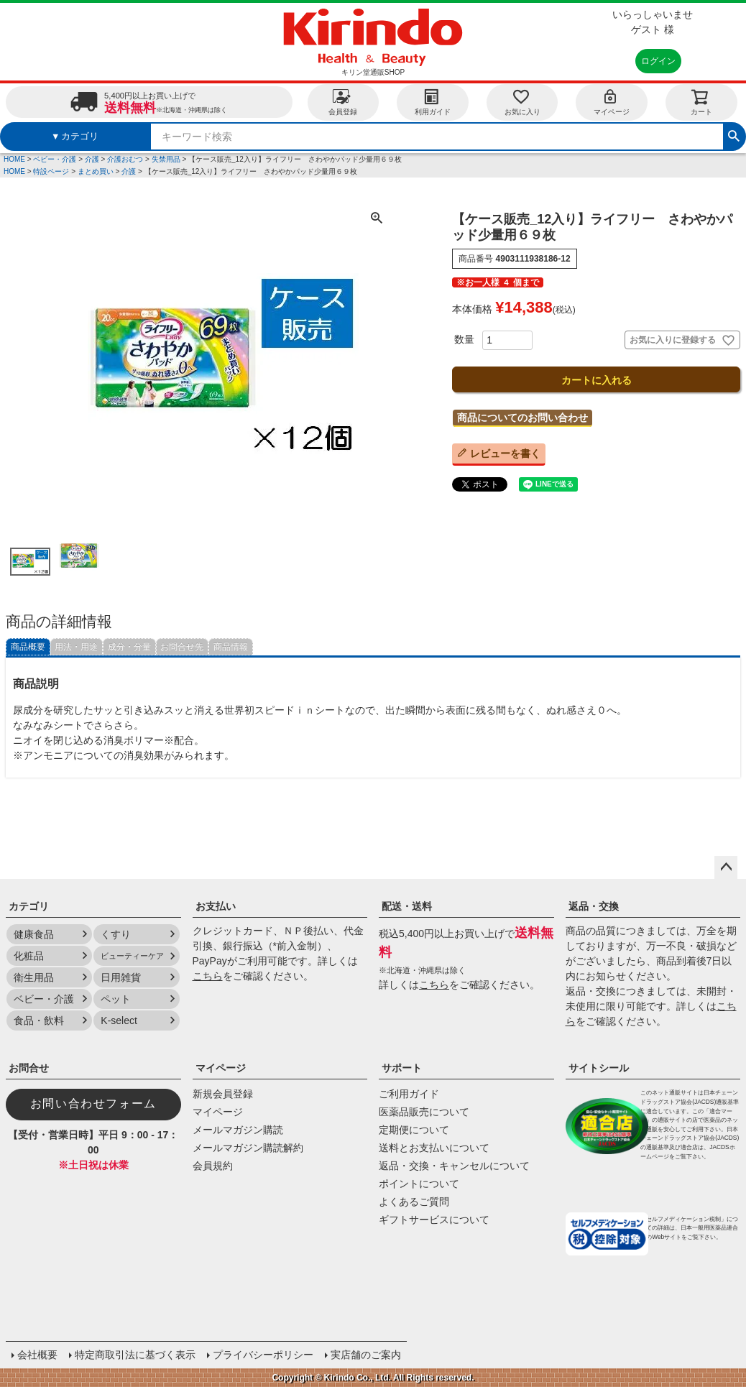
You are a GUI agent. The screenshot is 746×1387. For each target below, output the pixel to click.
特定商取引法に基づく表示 (135, 1354)
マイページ (612, 102)
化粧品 (29, 956)
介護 (92, 159)
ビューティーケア (132, 955)
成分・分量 (129, 646)
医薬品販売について (424, 1112)
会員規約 (213, 1165)
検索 (734, 134)
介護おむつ (125, 159)
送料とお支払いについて (434, 1147)
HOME (14, 159)
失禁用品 (166, 159)
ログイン (658, 61)
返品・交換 (593, 906)
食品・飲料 (39, 1020)
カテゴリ (29, 906)
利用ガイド (433, 102)
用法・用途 (76, 646)
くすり (116, 934)
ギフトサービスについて (434, 1219)
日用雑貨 (121, 977)
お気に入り (522, 102)
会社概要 (37, 1354)
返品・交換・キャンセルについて (454, 1165)
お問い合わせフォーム (93, 1103)
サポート (402, 1068)
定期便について (414, 1129)
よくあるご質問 (414, 1201)
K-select (119, 1020)
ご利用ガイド (409, 1094)
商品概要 (28, 646)
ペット (116, 999)
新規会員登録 (223, 1094)
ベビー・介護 (54, 159)
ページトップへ (725, 867)
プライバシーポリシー (263, 1354)
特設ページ (51, 171)
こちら (208, 976)
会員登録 (342, 102)
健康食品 (34, 934)
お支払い (215, 906)
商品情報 (230, 646)
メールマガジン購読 (238, 1129)
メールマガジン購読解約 (248, 1147)
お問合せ (29, 1068)
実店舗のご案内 (366, 1354)
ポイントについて (419, 1183)
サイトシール (598, 1068)
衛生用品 (34, 977)
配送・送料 (407, 906)
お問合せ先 (181, 646)
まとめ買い (96, 171)
